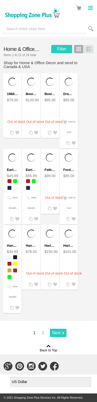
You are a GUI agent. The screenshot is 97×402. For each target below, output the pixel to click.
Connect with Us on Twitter (42, 366)
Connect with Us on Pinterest (19, 366)
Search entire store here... (27, 29)
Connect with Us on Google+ (8, 366)
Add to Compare (11, 133)
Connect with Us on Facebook (54, 366)
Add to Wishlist (16, 133)
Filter (61, 49)
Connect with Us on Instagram (31, 366)
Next (56, 333)
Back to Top (48, 350)
